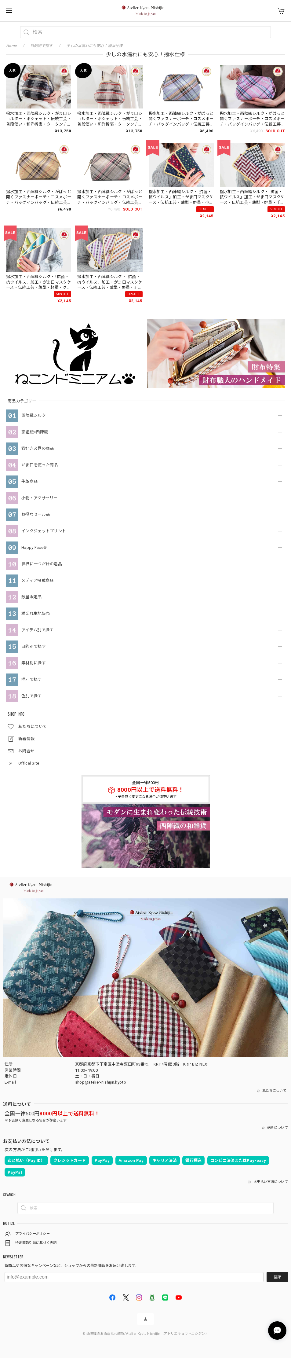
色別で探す (31, 696)
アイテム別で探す (37, 630)
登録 (277, 1277)
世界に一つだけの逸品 (41, 564)
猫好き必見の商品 (37, 448)
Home (11, 46)
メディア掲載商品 (37, 580)
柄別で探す (31, 679)
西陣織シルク (33, 415)
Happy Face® (34, 547)
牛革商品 (29, 481)
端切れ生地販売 (35, 613)
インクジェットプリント (43, 531)
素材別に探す (33, 663)
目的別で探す (33, 646)
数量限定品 (31, 597)
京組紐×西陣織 (34, 432)
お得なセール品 (35, 514)
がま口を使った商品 (39, 465)
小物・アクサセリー (39, 498)
